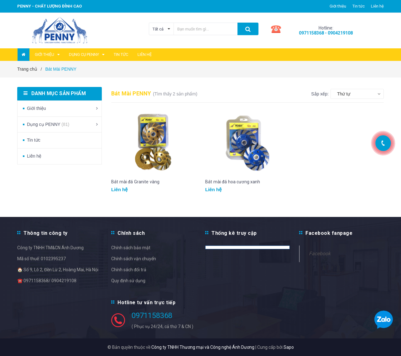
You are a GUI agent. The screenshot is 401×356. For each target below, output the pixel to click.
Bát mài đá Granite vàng (135, 181)
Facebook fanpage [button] (328, 233)
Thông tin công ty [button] (45, 233)
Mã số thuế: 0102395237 (41, 258)
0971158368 (152, 315)
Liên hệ (377, 6)
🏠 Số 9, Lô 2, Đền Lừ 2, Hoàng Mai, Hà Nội (57, 269)
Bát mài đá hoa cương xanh (232, 181)
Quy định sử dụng (128, 280)
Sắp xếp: (320, 93)
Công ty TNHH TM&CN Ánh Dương (50, 247)
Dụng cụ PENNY (48, 124)
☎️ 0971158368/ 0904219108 (46, 280)
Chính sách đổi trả (128, 269)
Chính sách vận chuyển (133, 258)
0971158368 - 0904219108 (326, 32)
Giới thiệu (338, 6)
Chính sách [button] (131, 233)
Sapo (289, 347)
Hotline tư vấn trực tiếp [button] (146, 302)
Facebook (320, 253)
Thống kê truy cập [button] (234, 233)
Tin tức (358, 6)
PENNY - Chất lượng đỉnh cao (49, 6)
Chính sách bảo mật (130, 247)
